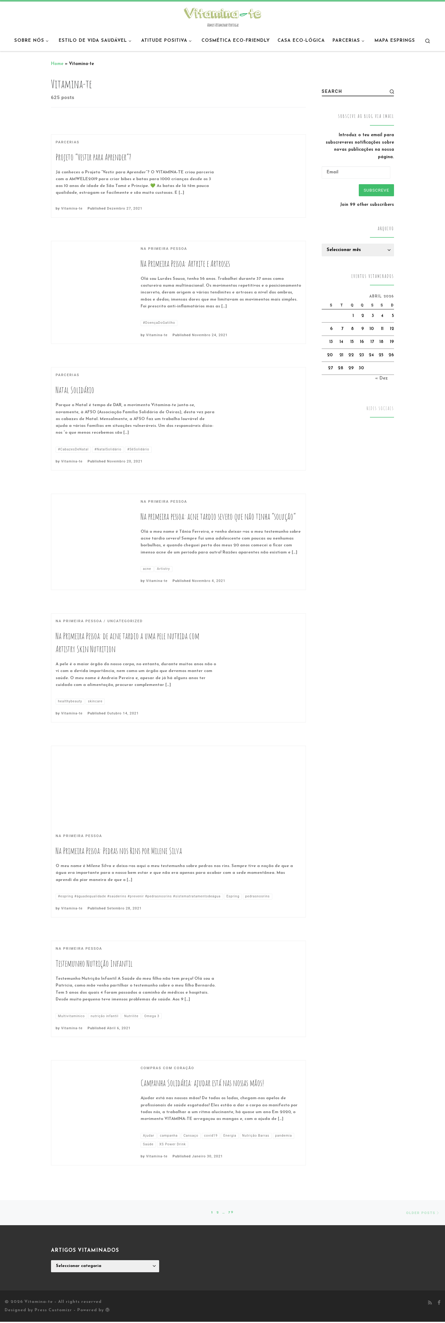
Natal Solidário (75, 389)
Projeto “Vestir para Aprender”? (93, 157)
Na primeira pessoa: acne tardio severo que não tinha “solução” (218, 516)
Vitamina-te (72, 208)
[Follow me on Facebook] (439, 1304)
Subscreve (375, 190)
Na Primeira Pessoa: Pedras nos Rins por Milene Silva (119, 851)
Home (57, 64)
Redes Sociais (380, 409)
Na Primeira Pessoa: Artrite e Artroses (185, 263)
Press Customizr (53, 1311)
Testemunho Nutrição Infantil (94, 963)
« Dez (381, 379)
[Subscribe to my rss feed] (430, 1304)
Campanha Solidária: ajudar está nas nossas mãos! (202, 1083)
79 (231, 1213)
